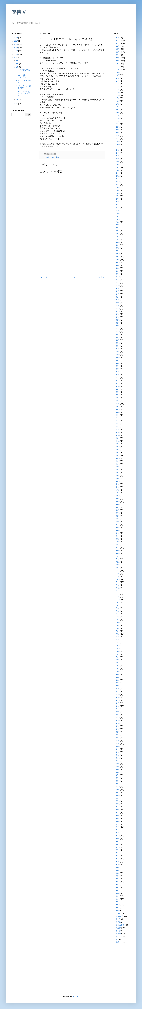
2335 (118, 141)
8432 (118, 752)
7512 (118, 605)
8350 (118, 746)
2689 (118, 187)
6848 (118, 545)
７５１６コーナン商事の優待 (23, 87)
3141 (118, 280)
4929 (118, 467)
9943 (118, 890)
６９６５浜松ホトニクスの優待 (23, 76)
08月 (118, 58)
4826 (118, 438)
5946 (118, 493)
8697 (118, 772)
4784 (118, 435)
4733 (118, 429)
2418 (118, 147)
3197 (118, 297)
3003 (118, 242)
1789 (118, 98)
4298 (118, 404)
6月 (17, 64)
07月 (118, 55)
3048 (118, 251)
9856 (118, 879)
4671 (118, 427)
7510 (118, 602)
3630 (118, 357)
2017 (16, 41)
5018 (118, 481)
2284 (118, 130)
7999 (118, 671)
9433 (118, 833)
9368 (118, 815)
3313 (118, 329)
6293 (118, 522)
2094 (118, 113)
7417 (118, 585)
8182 (118, 706)
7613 (118, 631)
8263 (118, 723)
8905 (118, 790)
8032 (118, 674)
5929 (118, 490)
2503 (118, 162)
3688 (118, 372)
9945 (118, 893)
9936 (118, 887)
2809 (118, 213)
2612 (118, 176)
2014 (16, 51)
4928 (118, 464)
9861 (118, 882)
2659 (118, 182)
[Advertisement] (72, 255)
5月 (17, 67)
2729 (118, 202)
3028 (118, 248)
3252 (118, 317)
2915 (118, 231)
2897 (118, 225)
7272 (118, 568)
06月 (118, 52)
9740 (118, 850)
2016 (16, 44)
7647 (118, 643)
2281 (118, 127)
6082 (118, 513)
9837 (118, 876)
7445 (118, 591)
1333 (118, 72)
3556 (118, 352)
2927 (118, 239)
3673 (118, 369)
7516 (118, 614)
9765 (118, 856)
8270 (118, 732)
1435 (118, 81)
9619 (118, 844)
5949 (118, 496)
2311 (118, 139)
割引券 (118, 919)
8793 (118, 775)
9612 (118, 841)
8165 (118, 697)
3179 (118, 294)
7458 (118, 597)
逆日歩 (118, 922)
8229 (118, 718)
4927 (118, 461)
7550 (118, 622)
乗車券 (118, 931)
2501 (118, 156)
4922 (118, 452)
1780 (118, 95)
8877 (118, 784)
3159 (118, 286)
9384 (118, 818)
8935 (118, 795)
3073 (118, 262)
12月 (118, 69)
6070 (118, 507)
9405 (118, 827)
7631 (118, 640)
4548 (118, 406)
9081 (118, 804)
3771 (118, 380)
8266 (118, 726)
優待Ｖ (19, 12)
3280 (118, 323)
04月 (118, 46)
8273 (118, 735)
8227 (118, 715)
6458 (118, 530)
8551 (118, 758)
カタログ (119, 916)
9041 (118, 801)
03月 (48, 157)
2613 (118, 179)
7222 (118, 562)
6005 (118, 504)
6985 (118, 553)
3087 (118, 265)
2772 (118, 205)
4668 (118, 424)
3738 (118, 378)
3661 (118, 363)
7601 (118, 628)
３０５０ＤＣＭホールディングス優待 (23, 93)
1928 (118, 104)
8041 (118, 677)
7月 (17, 60)
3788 (118, 386)
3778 (118, 383)
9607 (118, 839)
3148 (118, 283)
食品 (118, 937)
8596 (118, 767)
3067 (118, 260)
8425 (118, 749)
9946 (118, 896)
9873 (118, 885)
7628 (118, 637)
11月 (118, 67)
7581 (118, 625)
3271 (118, 320)
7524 (118, 620)
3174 (118, 291)
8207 (118, 712)
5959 (118, 502)
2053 (118, 110)
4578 (118, 409)
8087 (118, 683)
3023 (118, 245)
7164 (118, 559)
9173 (118, 807)
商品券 (118, 928)
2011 (16, 104)
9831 (118, 870)
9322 (118, 813)
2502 (118, 159)
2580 (118, 170)
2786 (118, 208)
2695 (118, 193)
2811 (118, 216)
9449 (118, 836)
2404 (118, 144)
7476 (118, 599)
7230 (118, 565)
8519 (118, 755)
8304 (118, 741)
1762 (118, 90)
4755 (118, 432)
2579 (118, 167)
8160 (118, 695)
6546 (118, 536)
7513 (118, 608)
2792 (118, 210)
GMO (118, 911)
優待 (57, 157)
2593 (118, 173)
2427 (118, 150)
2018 (16, 38)
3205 (118, 306)
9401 (118, 824)
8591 (118, 764)
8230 (118, 720)
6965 (118, 550)
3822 (118, 389)
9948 (118, 899)
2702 (118, 196)
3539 (118, 349)
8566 (118, 761)
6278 (118, 516)
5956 (118, 499)
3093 (118, 271)
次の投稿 (43, 277)
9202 (118, 810)
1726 (118, 87)
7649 (118, 645)
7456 (118, 594)
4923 (118, 455)
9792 (118, 862)
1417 (118, 78)
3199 (118, 300)
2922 (118, 236)
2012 (16, 57)
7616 (118, 634)
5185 (118, 484)
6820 (118, 542)
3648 (118, 360)
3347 (118, 334)
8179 (118, 703)
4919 (118, 447)
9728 (118, 847)
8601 (118, 769)
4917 (118, 444)
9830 (118, 867)
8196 (118, 709)
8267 (118, 729)
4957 (118, 473)
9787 (118, 859)
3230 (118, 309)
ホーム (72, 277)
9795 (118, 864)
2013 (16, 54)
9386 (118, 821)
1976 (118, 107)
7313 (118, 579)
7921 (118, 654)
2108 (118, 115)
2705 (118, 199)
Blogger (75, 996)
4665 (118, 418)
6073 (118, 510)
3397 (118, 346)
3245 (118, 311)
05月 (118, 49)
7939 (118, 660)
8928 (118, 792)
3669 (118, 366)
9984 (118, 908)
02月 (118, 41)
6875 (118, 548)
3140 (118, 277)
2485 (118, 153)
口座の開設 (120, 925)
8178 (118, 700)
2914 (118, 228)
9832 (118, 873)
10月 (118, 64)
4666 (118, 421)
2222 (118, 124)
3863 (118, 392)
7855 (118, 651)
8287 (118, 738)
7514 (118, 611)
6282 (118, 519)
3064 (118, 257)
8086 (118, 680)
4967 (118, 476)
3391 (118, 343)
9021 (118, 798)
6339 (118, 527)
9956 (118, 902)
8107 (118, 689)
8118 (118, 692)
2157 (118, 121)
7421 (118, 588)
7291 (118, 574)
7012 (118, 556)
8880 (118, 787)
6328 (118, 525)
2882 (118, 222)
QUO (118, 913)
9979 (118, 905)
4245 (118, 398)
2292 (118, 136)
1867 (118, 101)
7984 (118, 669)
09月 (118, 61)
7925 (118, 657)
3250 (118, 314)
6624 (118, 539)
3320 (118, 332)
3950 (118, 395)
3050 (53, 157)
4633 (118, 412)
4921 (118, 450)
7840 (118, 648)
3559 (118, 355)
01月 (118, 38)
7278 (118, 571)
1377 (118, 75)
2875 (118, 219)
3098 (118, 274)
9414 (118, 830)
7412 (118, 582)
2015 (16, 48)
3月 (17, 99)
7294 (118, 576)
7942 (118, 663)
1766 (118, 92)
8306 (118, 744)
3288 (118, 326)
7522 (118, 617)
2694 (118, 190)
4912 (118, 441)
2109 (118, 118)
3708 (118, 375)
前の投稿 (101, 277)
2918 (118, 234)
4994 (118, 478)
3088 (118, 268)
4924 (118, 458)
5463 (118, 487)
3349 (118, 337)
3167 (118, 288)
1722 (118, 84)
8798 (118, 778)
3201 (118, 303)
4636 (118, 415)
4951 (118, 470)
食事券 (118, 934)
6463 (118, 533)
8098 (118, 686)
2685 (118, 185)
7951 (118, 666)
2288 (118, 133)
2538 (118, 164)
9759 (118, 853)
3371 (118, 340)
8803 (118, 781)
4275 (118, 401)
